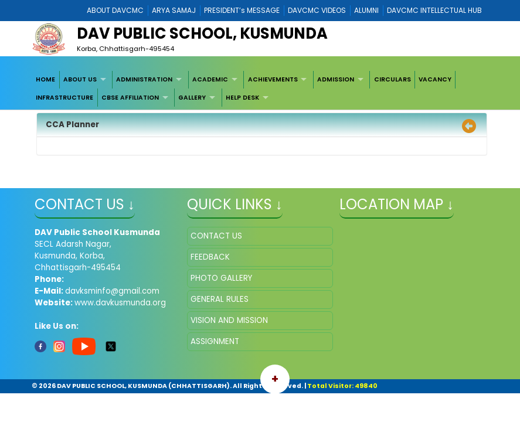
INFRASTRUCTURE (64, 97)
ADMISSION (335, 79)
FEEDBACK (210, 257)
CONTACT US (216, 235)
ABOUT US (80, 79)
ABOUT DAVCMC (115, 10)
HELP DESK (242, 97)
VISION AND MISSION (229, 320)
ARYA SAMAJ (174, 10)
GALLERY (192, 97)
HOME (45, 79)
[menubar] (260, 89)
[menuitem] (46, 80)
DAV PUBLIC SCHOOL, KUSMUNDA (202, 33)
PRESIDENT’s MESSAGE (242, 10)
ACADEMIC (210, 79)
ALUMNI (366, 10)
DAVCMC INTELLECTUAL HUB (434, 10)
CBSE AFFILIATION (130, 97)
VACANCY (435, 79)
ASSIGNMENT (215, 341)
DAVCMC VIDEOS (317, 10)
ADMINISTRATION (144, 79)
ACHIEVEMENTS (273, 79)
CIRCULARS (392, 79)
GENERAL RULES (220, 299)
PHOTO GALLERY (221, 278)
